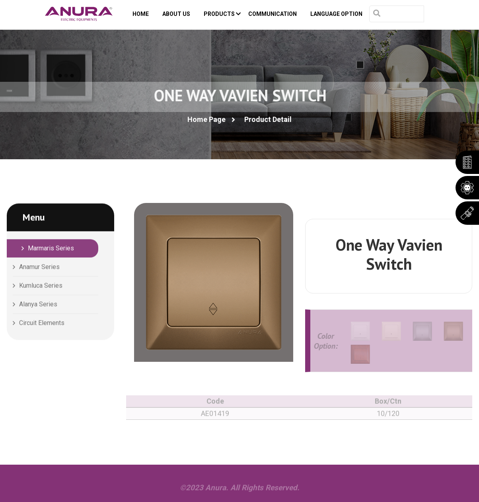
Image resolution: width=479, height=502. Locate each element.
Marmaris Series (51, 249)
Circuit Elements (41, 323)
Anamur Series (39, 267)
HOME (140, 14)
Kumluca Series (40, 286)
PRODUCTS (222, 14)
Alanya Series (38, 305)
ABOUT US (176, 14)
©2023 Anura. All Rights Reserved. (240, 489)
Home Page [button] (206, 119)
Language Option (336, 14)
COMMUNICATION (272, 14)
